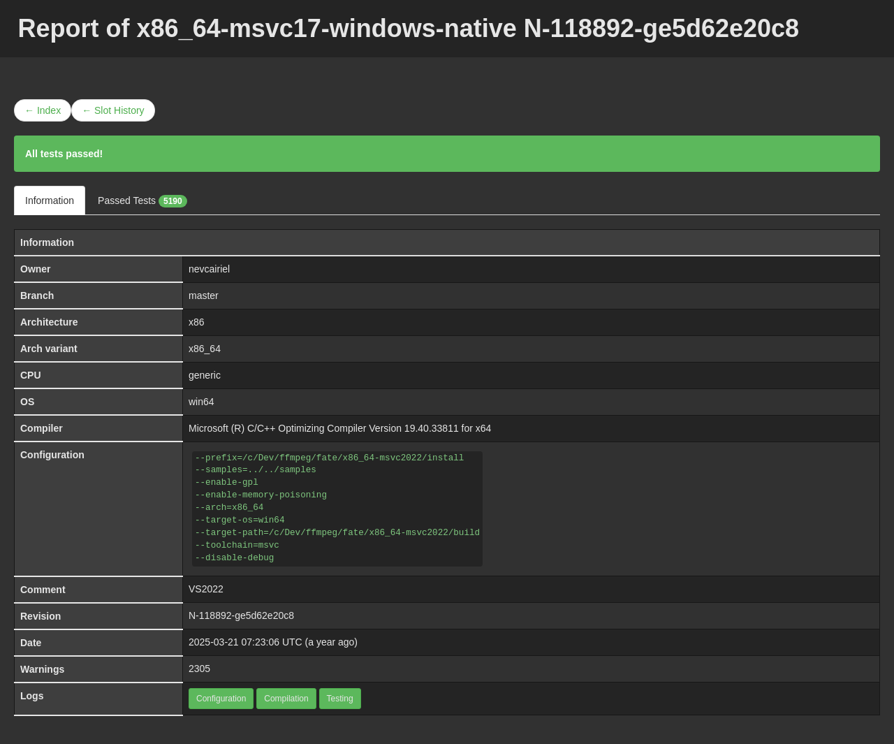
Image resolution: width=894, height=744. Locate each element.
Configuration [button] (221, 698)
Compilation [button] (286, 698)
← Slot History (113, 110)
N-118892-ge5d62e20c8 (241, 615)
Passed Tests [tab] (142, 201)
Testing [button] (340, 698)
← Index (42, 110)
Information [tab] (49, 200)
